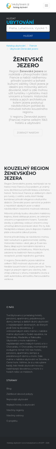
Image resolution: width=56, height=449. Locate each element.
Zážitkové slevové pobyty (19, 394)
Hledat (28, 35)
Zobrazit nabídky (28, 132)
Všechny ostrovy (15, 415)
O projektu (11, 421)
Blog (8, 388)
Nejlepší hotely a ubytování (20, 404)
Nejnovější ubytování (17, 399)
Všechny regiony (15, 410)
